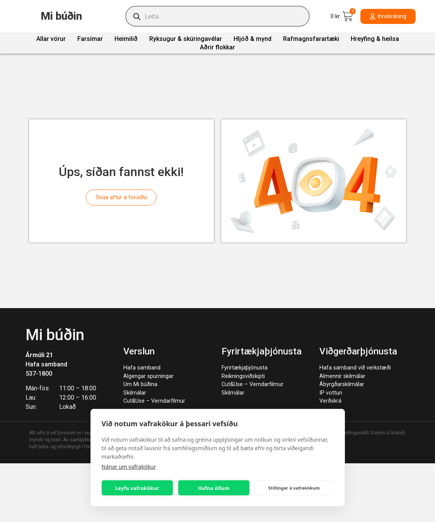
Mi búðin (61, 16)
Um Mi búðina (140, 384)
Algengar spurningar (148, 376)
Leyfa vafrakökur (137, 488)
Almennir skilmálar (342, 376)
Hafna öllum (214, 488)
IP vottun (330, 393)
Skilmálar (134, 393)
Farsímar (90, 38)
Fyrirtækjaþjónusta (245, 367)
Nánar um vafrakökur (129, 466)
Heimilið (126, 38)
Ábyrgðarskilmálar (341, 384)
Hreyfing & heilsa (375, 38)
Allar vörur (51, 38)
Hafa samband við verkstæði (355, 367)
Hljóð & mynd (252, 38)
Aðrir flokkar (217, 47)
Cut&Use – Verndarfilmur (154, 401)
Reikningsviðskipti (243, 376)
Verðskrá (330, 401)
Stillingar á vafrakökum (294, 488)
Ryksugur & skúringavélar (185, 38)
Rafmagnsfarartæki (311, 38)
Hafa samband (46, 364)
